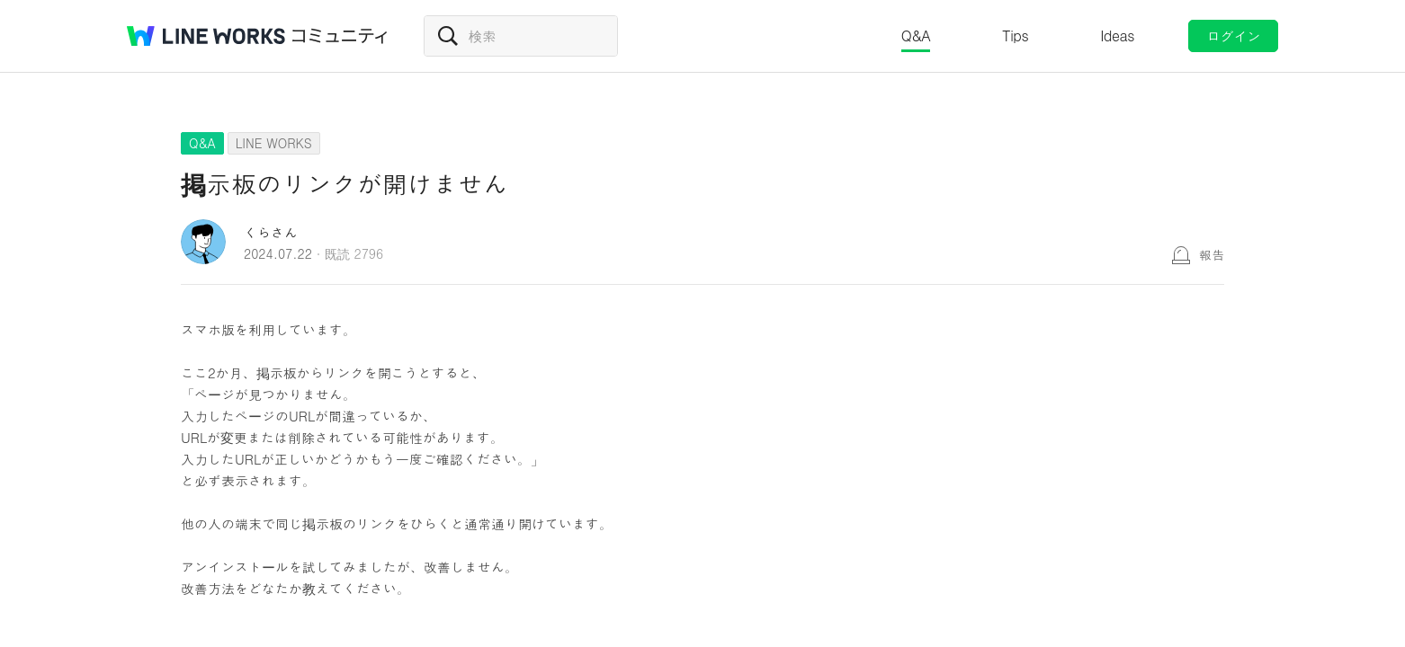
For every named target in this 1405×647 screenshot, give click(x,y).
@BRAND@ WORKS (206, 36)
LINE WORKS (274, 143)
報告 (1211, 254)
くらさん (271, 232)
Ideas (1117, 35)
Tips (1015, 35)
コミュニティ (340, 36)
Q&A (916, 35)
